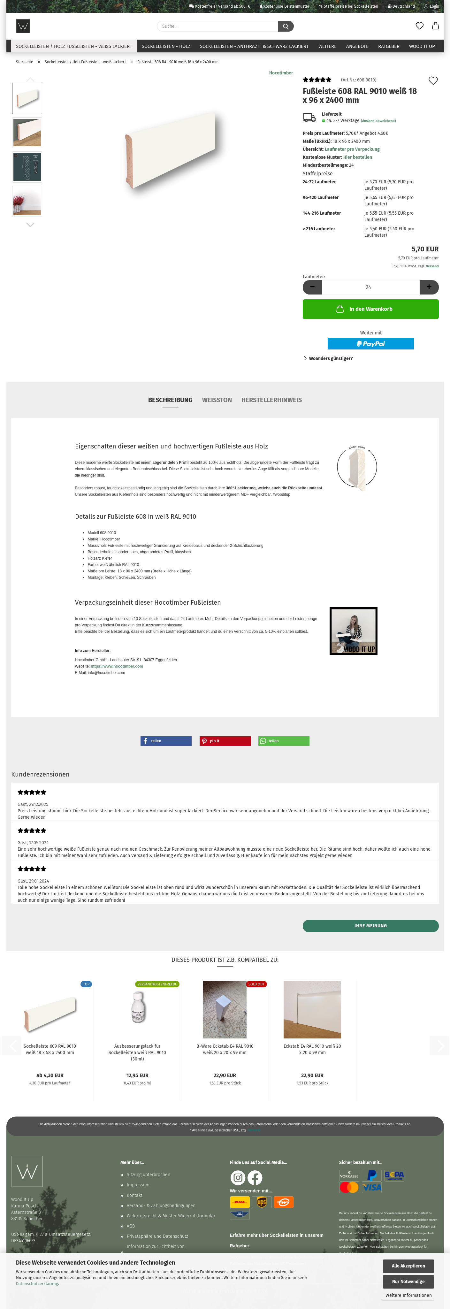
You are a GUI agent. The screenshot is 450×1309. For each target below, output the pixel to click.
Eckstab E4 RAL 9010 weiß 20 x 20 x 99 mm (312, 1049)
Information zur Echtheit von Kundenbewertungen (156, 1251)
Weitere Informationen (408, 1295)
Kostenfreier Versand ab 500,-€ (219, 6)
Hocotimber (281, 73)
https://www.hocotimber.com (117, 666)
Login (431, 6)
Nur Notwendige (408, 1281)
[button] (436, 26)
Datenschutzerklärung (37, 1283)
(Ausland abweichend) (378, 121)
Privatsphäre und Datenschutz (157, 1236)
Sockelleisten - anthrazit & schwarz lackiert (254, 46)
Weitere (327, 46)
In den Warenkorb (364, 308)
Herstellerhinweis (271, 400)
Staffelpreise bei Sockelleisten (348, 6)
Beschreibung (170, 400)
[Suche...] (286, 26)
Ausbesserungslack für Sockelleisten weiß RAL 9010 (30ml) (137, 1052)
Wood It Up (422, 46)
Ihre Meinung (371, 926)
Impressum (138, 1185)
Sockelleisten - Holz (166, 46)
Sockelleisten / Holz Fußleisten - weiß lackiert (74, 46)
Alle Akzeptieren (408, 1266)
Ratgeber (389, 46)
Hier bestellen (357, 157)
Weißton (217, 400)
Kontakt (134, 1195)
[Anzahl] (371, 287)
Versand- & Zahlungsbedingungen (161, 1205)
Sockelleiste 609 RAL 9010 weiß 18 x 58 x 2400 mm (50, 1049)
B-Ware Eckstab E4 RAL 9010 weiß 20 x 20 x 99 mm (225, 1049)
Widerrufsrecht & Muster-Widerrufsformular (171, 1216)
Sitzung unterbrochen (148, 1174)
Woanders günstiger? (331, 358)
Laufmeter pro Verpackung (352, 149)
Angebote (357, 46)
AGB (131, 1226)
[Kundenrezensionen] (317, 82)
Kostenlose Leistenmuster (284, 6)
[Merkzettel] (420, 26)
